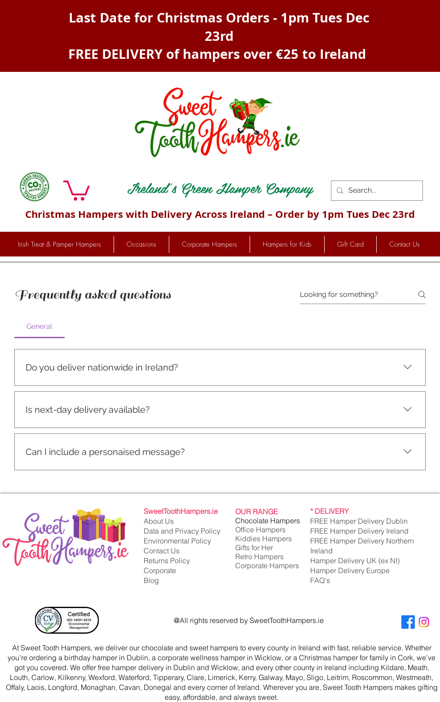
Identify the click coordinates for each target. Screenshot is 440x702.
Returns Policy (167, 560)
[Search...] (376, 190)
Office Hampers (260, 529)
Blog (151, 580)
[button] (76, 189)
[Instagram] (424, 622)
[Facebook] (408, 622)
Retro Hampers (259, 556)
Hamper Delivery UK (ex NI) (355, 560)
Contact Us (162, 550)
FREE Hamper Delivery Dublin (359, 521)
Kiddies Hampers (263, 538)
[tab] (39, 326)
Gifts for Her (254, 547)
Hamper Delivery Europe (350, 570)
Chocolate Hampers (267, 520)
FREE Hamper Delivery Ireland (359, 530)
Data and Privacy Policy (182, 530)
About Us (159, 521)
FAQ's (320, 580)
